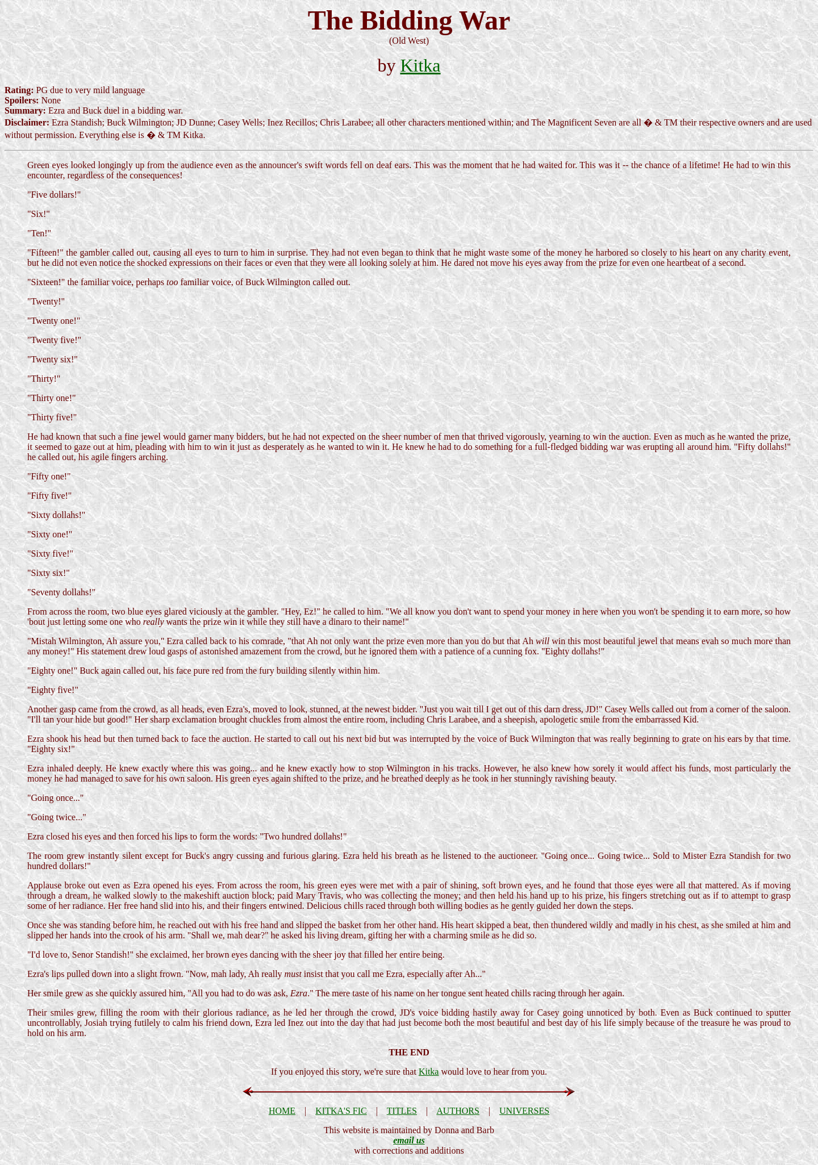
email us (409, 1140)
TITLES (402, 1111)
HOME (282, 1111)
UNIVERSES (524, 1111)
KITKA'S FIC (340, 1111)
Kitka (420, 65)
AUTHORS (457, 1111)
